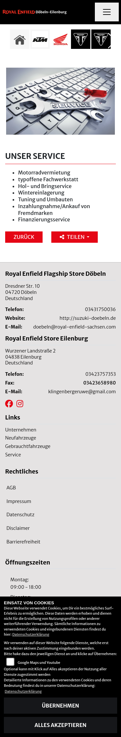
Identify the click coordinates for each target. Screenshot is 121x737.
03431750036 (100, 309)
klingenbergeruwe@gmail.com (82, 392)
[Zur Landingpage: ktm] (40, 39)
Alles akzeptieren (60, 725)
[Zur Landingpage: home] (19, 39)
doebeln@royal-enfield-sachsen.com (74, 327)
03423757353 (100, 374)
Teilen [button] (72, 237)
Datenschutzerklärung (30, 634)
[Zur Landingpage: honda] (60, 39)
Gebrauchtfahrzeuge (27, 446)
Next (112, 41)
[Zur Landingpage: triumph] (80, 39)
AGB (11, 488)
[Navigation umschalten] (107, 12)
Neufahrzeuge (20, 438)
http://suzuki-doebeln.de (88, 318)
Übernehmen (60, 705)
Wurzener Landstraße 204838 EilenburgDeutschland (30, 357)
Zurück (24, 237)
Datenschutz (20, 515)
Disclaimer (18, 528)
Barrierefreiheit (23, 542)
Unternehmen (20, 430)
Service (13, 455)
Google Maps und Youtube (39, 662)
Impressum (18, 501)
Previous (9, 41)
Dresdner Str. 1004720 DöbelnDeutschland (22, 292)
